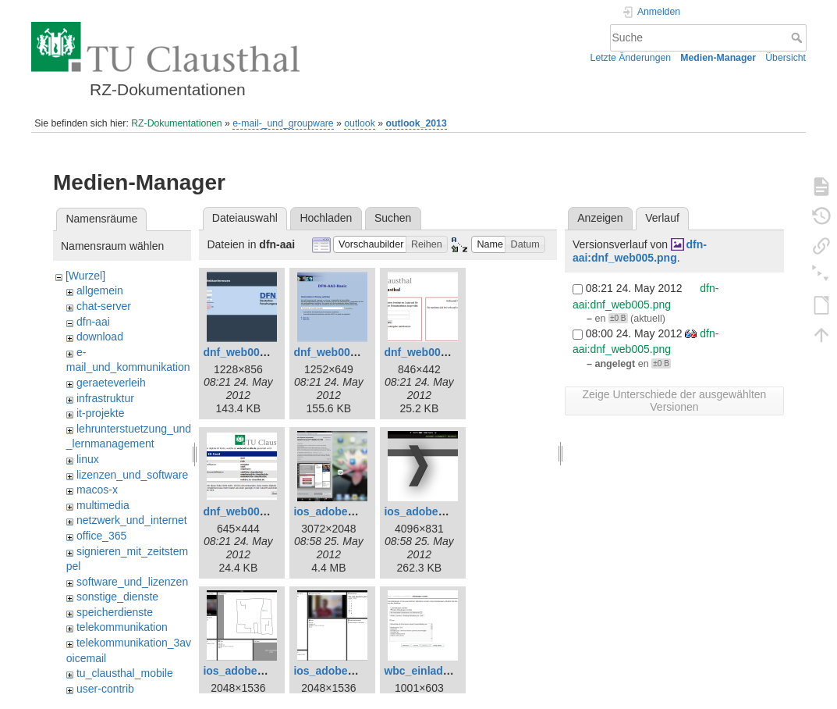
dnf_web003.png (427, 352)
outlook (359, 123)
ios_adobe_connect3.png (268, 670)
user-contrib (105, 688)
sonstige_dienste (117, 596)
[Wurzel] (85, 275)
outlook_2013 (415, 123)
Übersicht (785, 57)
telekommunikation (122, 627)
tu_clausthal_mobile (124, 673)
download (99, 336)
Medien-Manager (718, 57)
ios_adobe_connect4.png (358, 670)
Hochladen (326, 218)
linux (87, 459)
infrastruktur (105, 398)
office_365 (101, 535)
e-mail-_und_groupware (282, 123)
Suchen (392, 218)
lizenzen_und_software (132, 475)
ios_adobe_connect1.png (358, 511)
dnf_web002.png (336, 352)
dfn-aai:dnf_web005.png (640, 251)
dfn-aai (93, 321)
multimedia (102, 505)
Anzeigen (599, 218)
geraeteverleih (111, 382)
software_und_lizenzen (132, 581)
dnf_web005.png (246, 511)
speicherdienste (114, 612)
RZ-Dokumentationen (176, 123)
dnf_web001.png (246, 352)
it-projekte (100, 413)
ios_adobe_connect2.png (449, 511)
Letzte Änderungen (631, 57)
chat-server (103, 306)
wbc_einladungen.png (441, 670)
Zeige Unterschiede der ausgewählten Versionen (675, 400)
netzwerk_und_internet (131, 520)
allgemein (99, 290)
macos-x (97, 489)
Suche (798, 37)
